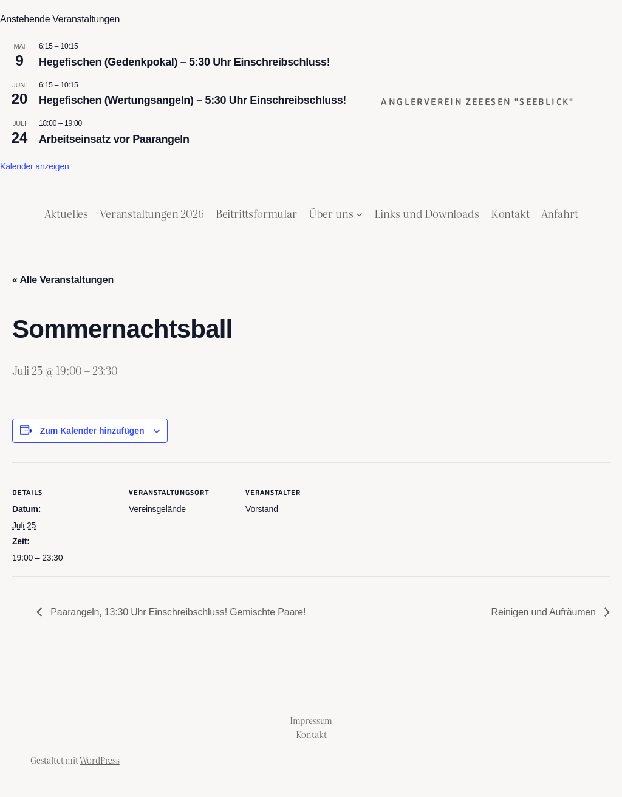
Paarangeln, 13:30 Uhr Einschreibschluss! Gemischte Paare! (177, 612)
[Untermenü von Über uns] (359, 213)
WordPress (99, 759)
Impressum (311, 720)
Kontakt (311, 734)
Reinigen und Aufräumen (544, 612)
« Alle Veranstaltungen (63, 280)
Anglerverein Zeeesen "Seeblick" (477, 102)
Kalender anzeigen (34, 166)
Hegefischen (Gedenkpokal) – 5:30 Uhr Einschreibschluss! (184, 62)
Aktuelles (66, 213)
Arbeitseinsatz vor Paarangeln (114, 139)
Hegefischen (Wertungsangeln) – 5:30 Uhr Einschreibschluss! (192, 100)
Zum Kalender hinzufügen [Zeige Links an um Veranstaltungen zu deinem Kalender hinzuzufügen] (92, 431)
